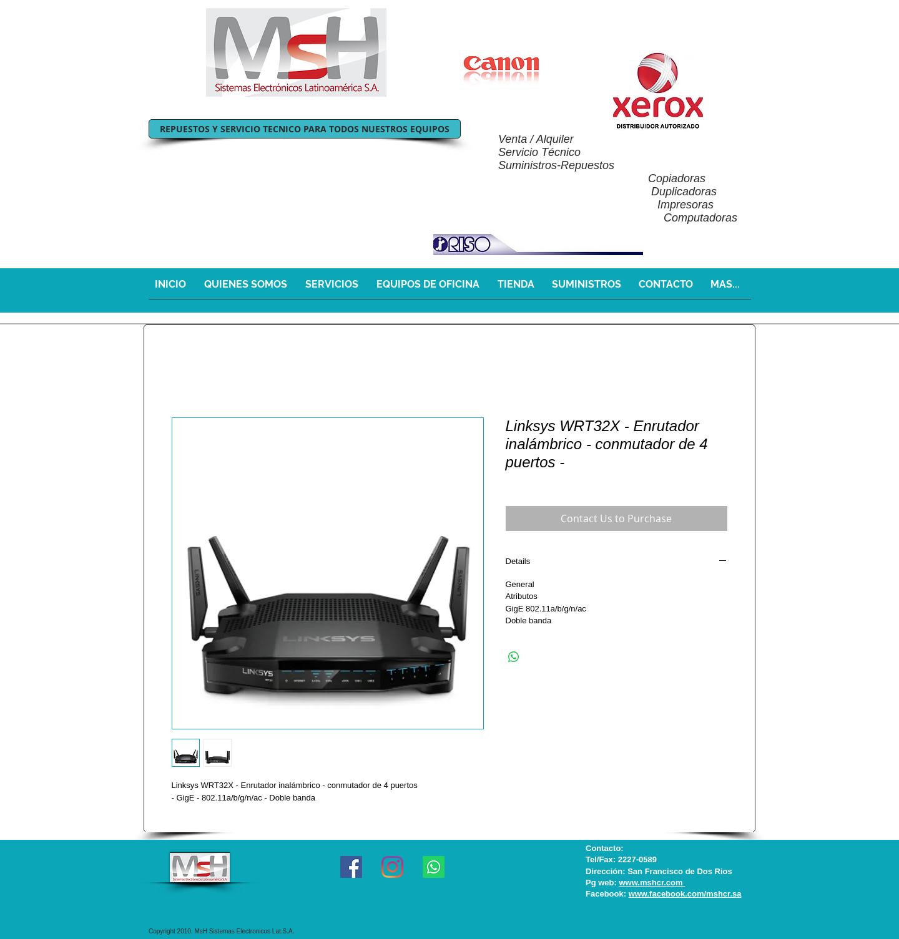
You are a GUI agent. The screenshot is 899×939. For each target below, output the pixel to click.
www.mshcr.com (652, 882)
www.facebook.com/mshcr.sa (685, 893)
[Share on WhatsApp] (513, 657)
